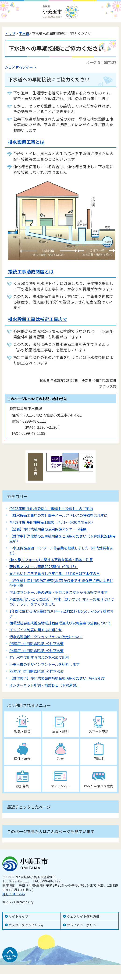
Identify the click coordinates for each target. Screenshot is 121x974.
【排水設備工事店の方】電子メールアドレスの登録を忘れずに (58, 515)
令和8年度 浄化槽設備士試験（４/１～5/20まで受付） (52, 522)
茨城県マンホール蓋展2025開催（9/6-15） (43, 566)
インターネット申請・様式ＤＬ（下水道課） (44, 685)
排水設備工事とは (26, 142)
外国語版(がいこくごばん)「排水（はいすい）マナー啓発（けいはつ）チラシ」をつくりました (61, 601)
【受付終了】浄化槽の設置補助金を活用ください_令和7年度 (57, 678)
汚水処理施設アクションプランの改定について (46, 636)
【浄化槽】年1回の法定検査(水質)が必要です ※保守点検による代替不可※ (61, 583)
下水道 (24, 33)
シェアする (13, 67)
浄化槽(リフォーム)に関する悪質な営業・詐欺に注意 (51, 559)
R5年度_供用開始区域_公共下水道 (36, 643)
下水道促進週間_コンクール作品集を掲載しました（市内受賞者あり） (61, 550)
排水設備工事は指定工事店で (37, 319)
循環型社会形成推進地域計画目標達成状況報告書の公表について (60, 622)
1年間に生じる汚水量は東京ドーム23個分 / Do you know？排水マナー (61, 613)
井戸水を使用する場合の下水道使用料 (39, 657)
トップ (10, 33)
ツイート (29, 67)
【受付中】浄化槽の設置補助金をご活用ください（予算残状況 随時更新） (62, 538)
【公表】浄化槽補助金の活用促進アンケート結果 (47, 529)
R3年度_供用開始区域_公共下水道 (36, 671)
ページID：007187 (101, 62)
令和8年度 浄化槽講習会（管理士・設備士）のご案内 (51, 508)
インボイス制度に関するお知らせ (35, 629)
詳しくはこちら (13, 894)
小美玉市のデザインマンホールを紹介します (44, 664)
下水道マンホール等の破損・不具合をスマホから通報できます (58, 592)
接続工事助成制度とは (31, 271)
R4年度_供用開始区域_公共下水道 (36, 650)
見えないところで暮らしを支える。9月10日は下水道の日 (54, 573)
